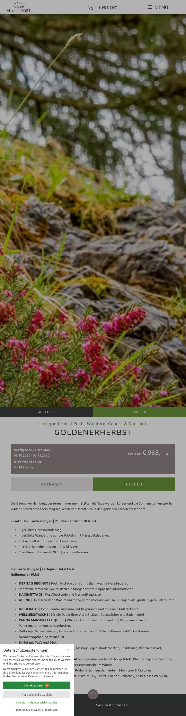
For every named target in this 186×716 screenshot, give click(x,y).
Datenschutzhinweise (28, 709)
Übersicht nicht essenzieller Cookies (36, 702)
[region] (36, 666)
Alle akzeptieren (37, 685)
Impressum (50, 709)
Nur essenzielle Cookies (36, 694)
